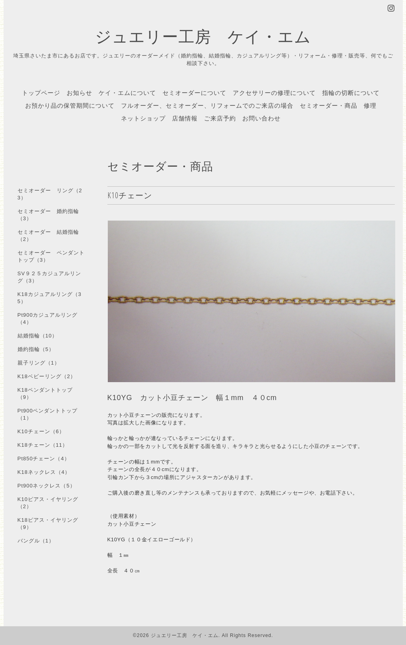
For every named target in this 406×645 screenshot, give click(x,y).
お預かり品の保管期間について (70, 105)
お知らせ (79, 93)
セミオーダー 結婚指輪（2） (48, 235)
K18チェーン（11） (43, 445)
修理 (370, 105)
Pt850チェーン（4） (44, 459)
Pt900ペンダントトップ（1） (48, 414)
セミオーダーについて (194, 93)
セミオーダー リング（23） (50, 194)
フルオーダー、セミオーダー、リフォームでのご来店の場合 (207, 105)
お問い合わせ (261, 118)
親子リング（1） (39, 363)
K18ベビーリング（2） (47, 376)
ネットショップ (143, 118)
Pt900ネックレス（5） (46, 486)
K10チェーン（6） (41, 431)
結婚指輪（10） (37, 336)
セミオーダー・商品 (328, 105)
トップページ (41, 93)
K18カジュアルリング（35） (49, 297)
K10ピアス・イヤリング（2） (48, 502)
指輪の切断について (351, 93)
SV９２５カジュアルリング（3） (49, 277)
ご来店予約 (220, 118)
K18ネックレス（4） (44, 472)
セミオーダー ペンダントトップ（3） (51, 256)
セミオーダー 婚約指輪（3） (48, 214)
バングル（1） (36, 541)
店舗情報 (185, 118)
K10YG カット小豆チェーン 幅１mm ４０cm (192, 398)
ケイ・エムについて (127, 93)
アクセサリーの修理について (274, 93)
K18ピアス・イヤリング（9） (48, 523)
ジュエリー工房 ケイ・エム (203, 36)
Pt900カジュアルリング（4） (48, 318)
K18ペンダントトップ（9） (45, 393)
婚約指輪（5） (36, 349)
